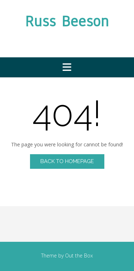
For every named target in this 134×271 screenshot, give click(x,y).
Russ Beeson (67, 21)
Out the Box (79, 255)
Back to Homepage (67, 161)
